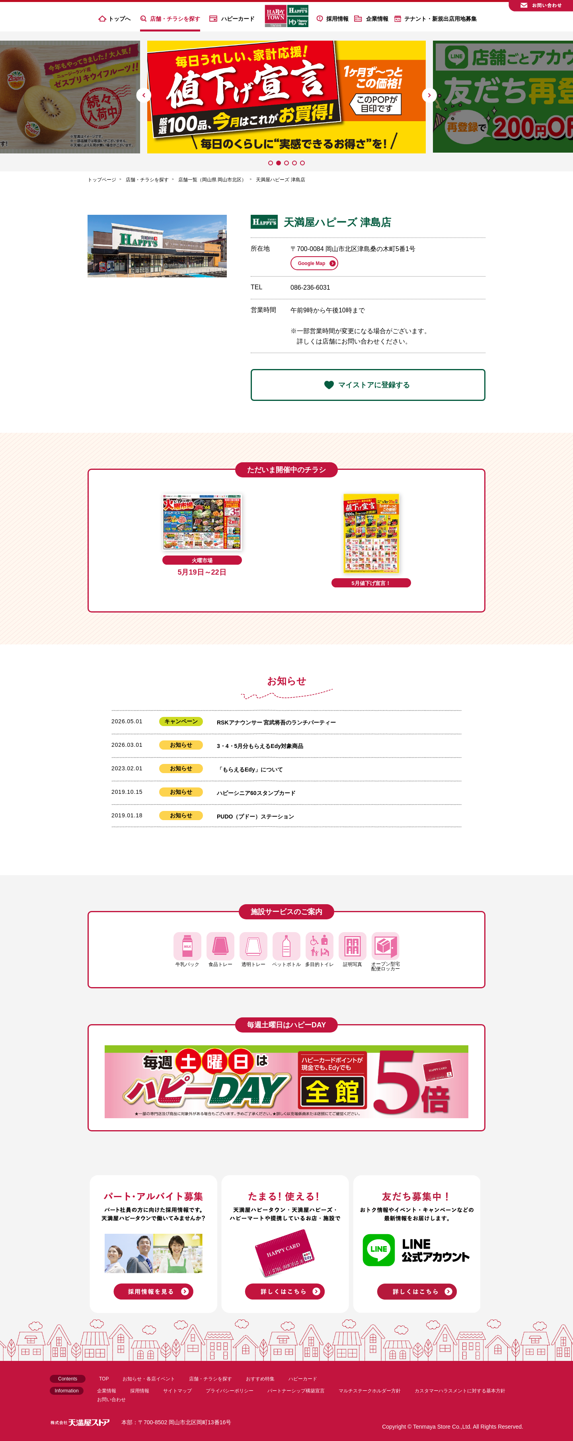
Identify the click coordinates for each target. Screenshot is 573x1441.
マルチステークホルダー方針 (370, 1390)
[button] (143, 95)
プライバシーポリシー (229, 1390)
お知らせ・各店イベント (149, 1378)
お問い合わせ (111, 1399)
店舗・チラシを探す (175, 19)
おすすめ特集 (260, 1378)
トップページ (102, 179)
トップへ (119, 19)
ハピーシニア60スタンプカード (256, 793)
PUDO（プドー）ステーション (255, 816)
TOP (104, 1378)
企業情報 (377, 19)
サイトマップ (177, 1390)
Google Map (311, 263)
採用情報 (337, 19)
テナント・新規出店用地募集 (440, 19)
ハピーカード (238, 19)
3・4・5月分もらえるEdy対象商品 (260, 746)
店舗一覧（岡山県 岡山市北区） (212, 179)
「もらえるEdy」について (250, 769)
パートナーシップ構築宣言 (296, 1390)
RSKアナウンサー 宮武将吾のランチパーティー (276, 722)
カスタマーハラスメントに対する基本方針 (460, 1390)
